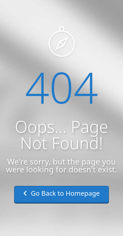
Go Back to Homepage (61, 193)
